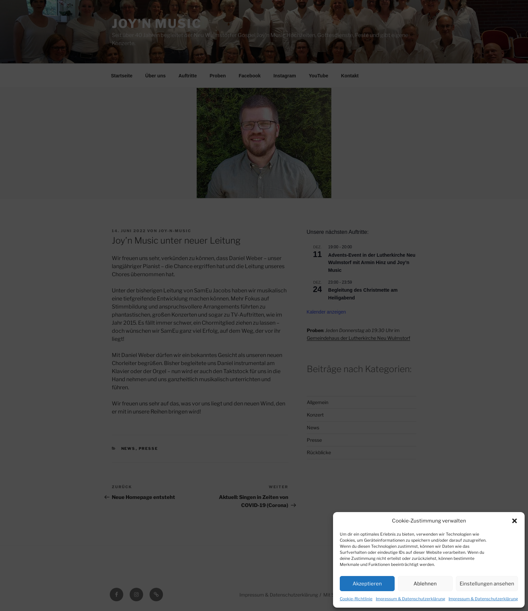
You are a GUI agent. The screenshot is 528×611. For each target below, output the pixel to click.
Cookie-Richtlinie (356, 598)
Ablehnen (425, 584)
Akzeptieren (367, 584)
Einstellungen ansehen (487, 584)
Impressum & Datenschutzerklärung (410, 598)
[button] (514, 520)
